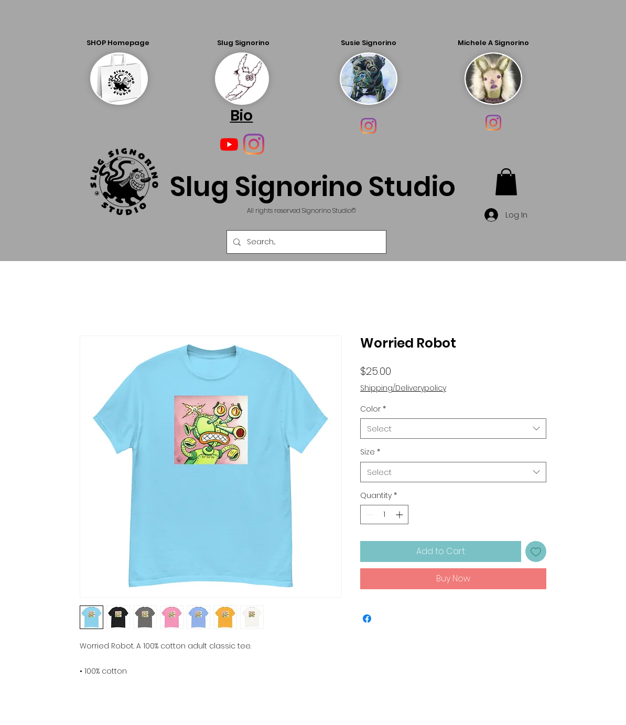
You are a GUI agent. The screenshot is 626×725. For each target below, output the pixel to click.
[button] (506, 181)
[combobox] (453, 428)
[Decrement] (368, 514)
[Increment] (400, 514)
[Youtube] (229, 144)
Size (370, 452)
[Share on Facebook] (367, 618)
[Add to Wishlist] (535, 551)
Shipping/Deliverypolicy (403, 388)
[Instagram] (368, 126)
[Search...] (305, 242)
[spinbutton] (384, 514)
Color (373, 409)
